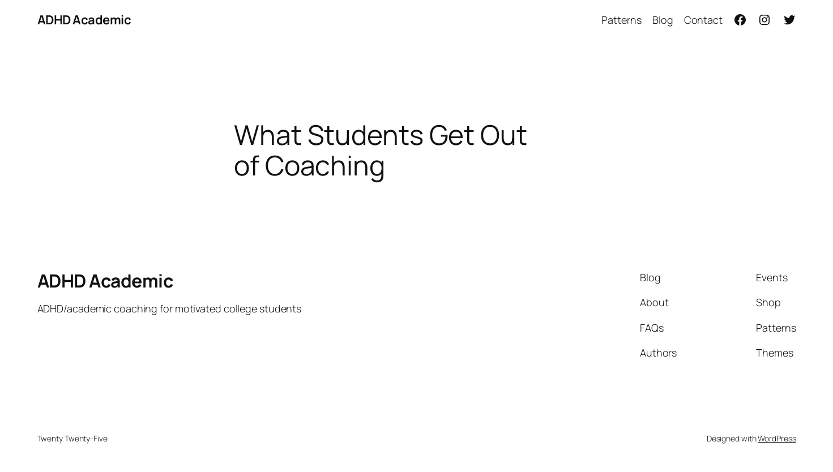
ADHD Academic (84, 19)
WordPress (777, 438)
